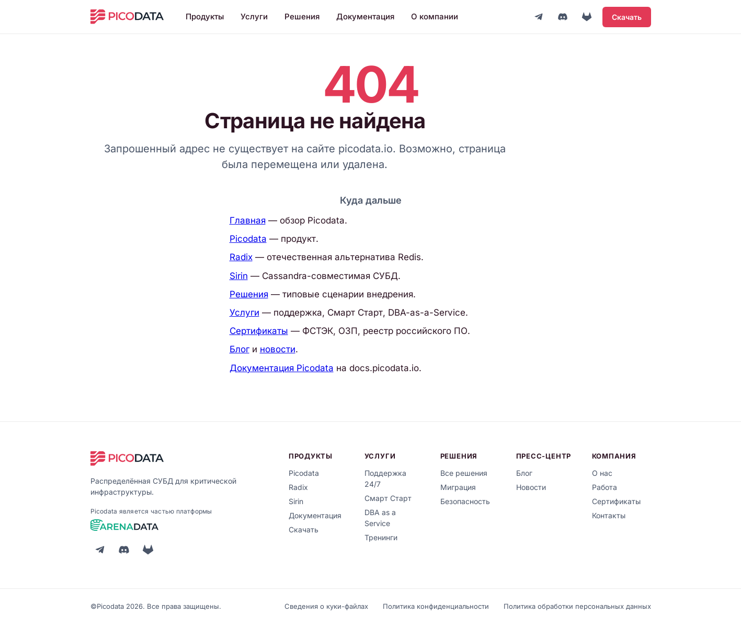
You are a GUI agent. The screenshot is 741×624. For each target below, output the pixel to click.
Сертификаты (259, 331)
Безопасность (465, 501)
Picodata (248, 238)
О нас (602, 473)
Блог (239, 349)
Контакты (608, 515)
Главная (248, 220)
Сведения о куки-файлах (326, 606)
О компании (434, 16)
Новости (531, 487)
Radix (241, 257)
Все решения (463, 473)
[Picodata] (127, 16)
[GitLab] (586, 16)
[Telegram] (538, 16)
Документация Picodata (282, 368)
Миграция (458, 487)
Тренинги (380, 537)
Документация (365, 16)
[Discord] (562, 16)
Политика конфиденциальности (436, 606)
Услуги (254, 16)
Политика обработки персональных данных (577, 606)
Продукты (205, 16)
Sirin (239, 276)
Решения (302, 16)
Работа (604, 487)
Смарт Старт (388, 498)
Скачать (627, 17)
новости (277, 349)
